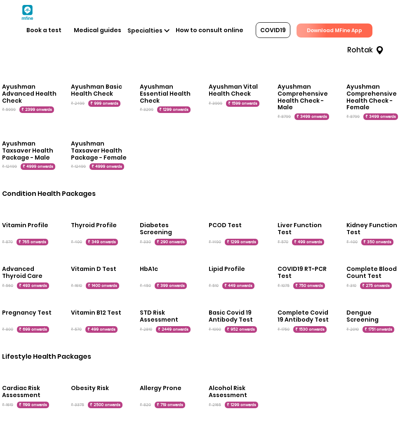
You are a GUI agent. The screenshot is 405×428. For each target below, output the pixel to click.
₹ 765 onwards (32, 242)
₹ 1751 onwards (378, 329)
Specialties (144, 30)
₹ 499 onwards (308, 242)
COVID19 (273, 30)
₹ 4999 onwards (38, 166)
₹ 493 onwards (33, 285)
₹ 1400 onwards (102, 285)
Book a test (43, 30)
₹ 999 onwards (104, 103)
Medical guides (97, 30)
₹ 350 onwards (377, 242)
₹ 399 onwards (171, 285)
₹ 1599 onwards (242, 103)
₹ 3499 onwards (312, 116)
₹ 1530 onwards (310, 329)
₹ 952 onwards (241, 329)
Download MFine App (334, 30)
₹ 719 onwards (170, 404)
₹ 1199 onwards (33, 404)
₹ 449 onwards (238, 285)
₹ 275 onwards (376, 285)
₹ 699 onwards (33, 329)
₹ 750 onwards (309, 285)
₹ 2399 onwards (36, 109)
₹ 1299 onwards (173, 109)
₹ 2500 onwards (105, 404)
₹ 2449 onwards (173, 329)
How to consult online (209, 30)
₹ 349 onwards (102, 242)
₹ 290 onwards (171, 242)
